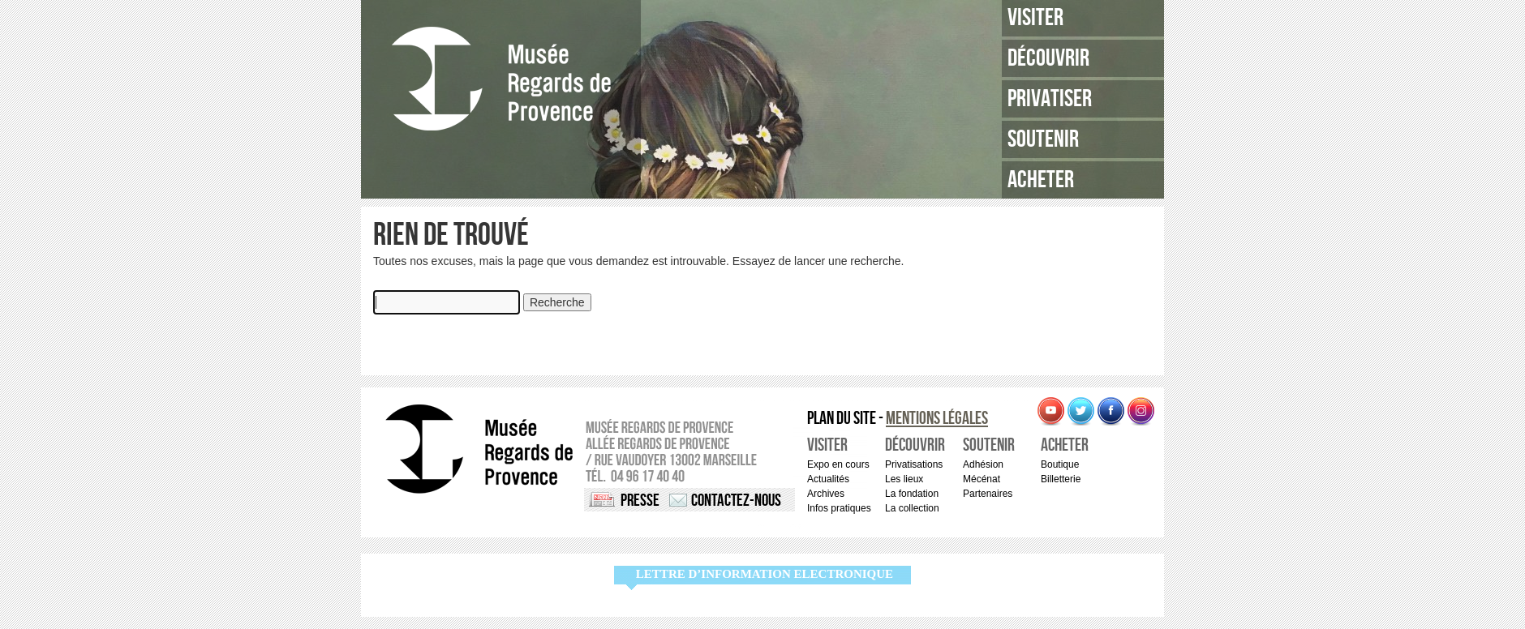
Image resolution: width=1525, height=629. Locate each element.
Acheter (1040, 180)
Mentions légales (937, 419)
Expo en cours (838, 464)
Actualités (828, 479)
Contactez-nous (736, 500)
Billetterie (1060, 479)
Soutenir (1043, 139)
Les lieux (904, 479)
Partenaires (987, 493)
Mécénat (981, 479)
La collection (912, 508)
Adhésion (983, 464)
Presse (640, 500)
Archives (825, 493)
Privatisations (914, 464)
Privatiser (1049, 98)
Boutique (1060, 464)
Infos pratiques (839, 508)
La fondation (912, 493)
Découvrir (1048, 58)
